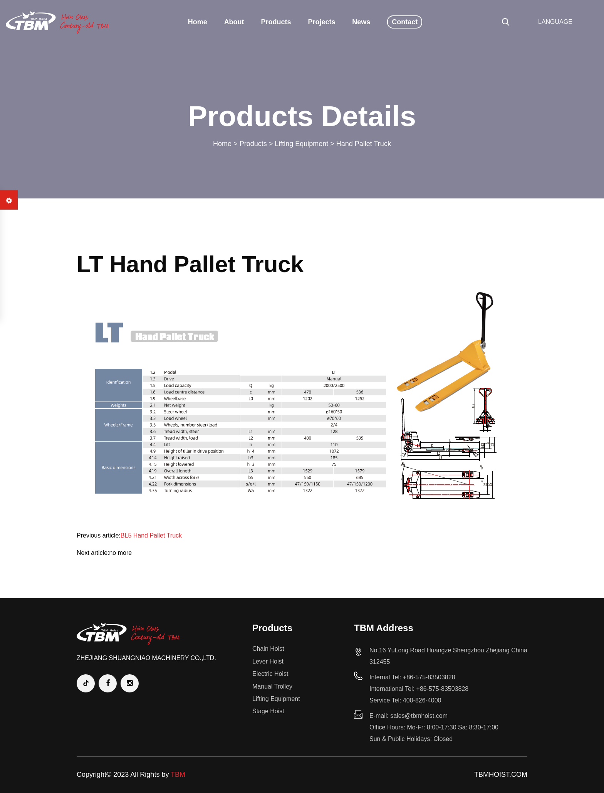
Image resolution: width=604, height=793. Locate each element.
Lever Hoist (268, 661)
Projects (321, 22)
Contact (405, 22)
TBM (178, 774)
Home (197, 22)
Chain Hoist (268, 648)
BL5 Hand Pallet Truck (151, 535)
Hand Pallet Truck (363, 144)
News (361, 22)
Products (276, 22)
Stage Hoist (268, 711)
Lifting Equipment (301, 144)
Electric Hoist (270, 673)
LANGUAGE (555, 21)
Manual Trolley (272, 686)
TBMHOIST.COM (500, 774)
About (234, 22)
